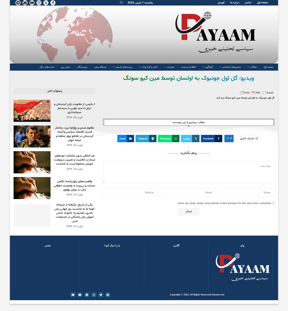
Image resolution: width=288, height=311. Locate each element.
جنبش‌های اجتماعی (231, 66)
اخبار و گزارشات (149, 66)
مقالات (253, 66)
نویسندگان (82, 66)
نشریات (170, 66)
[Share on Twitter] (190, 138)
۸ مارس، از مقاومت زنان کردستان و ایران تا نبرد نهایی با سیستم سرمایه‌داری (74, 108)
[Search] (121, 3)
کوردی (221, 3)
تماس (248, 3)
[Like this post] (228, 139)
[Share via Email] (125, 138)
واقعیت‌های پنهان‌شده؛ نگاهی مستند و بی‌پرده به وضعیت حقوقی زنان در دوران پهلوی (74, 185)
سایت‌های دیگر (47, 66)
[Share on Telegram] (146, 138)
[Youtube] (32, 2)
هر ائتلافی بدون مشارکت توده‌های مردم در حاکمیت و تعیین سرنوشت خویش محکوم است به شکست (74, 160)
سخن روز (65, 66)
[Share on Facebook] (211, 138)
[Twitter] (45, 2)
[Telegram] (18, 2)
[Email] (25, 2)
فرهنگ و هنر (100, 66)
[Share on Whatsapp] (168, 138)
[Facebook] (52, 2)
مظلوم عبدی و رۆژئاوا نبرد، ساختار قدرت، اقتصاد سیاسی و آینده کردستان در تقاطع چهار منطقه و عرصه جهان (74, 134)
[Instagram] (39, 2)
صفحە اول (262, 3)
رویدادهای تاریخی (123, 66)
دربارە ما (234, 3)
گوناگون (209, 66)
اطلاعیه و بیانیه (188, 66)
